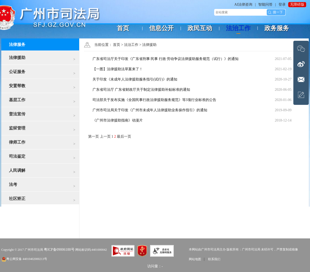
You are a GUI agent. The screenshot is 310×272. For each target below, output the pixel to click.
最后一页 (124, 136)
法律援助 (42, 59)
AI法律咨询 (243, 4)
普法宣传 (42, 115)
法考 (42, 186)
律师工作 (42, 144)
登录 (282, 4)
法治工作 (131, 45)
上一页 (106, 136)
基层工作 (42, 101)
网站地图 (195, 259)
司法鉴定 (42, 158)
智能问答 (265, 4)
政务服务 (276, 28)
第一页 (94, 136)
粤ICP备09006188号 (59, 249)
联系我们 (214, 259)
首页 (116, 45)
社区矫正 (42, 200)
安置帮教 (42, 87)
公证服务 (42, 73)
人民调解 (42, 172)
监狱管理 (42, 130)
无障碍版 (297, 4)
